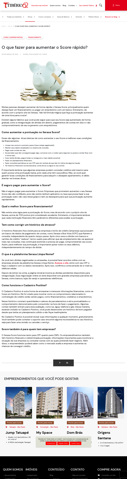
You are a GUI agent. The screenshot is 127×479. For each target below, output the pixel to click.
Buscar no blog (112, 17)
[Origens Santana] (111, 403)
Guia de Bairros (63, 17)
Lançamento (32, 475)
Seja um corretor (79, 475)
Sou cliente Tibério (88, 5)
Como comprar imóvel (13, 37)
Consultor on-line (107, 475)
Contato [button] (71, 5)
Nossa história (10, 475)
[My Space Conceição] (49, 403)
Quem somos (55, 5)
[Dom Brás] (80, 403)
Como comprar (44, 17)
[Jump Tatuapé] (19, 403)
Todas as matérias (14, 17)
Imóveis (79, 17)
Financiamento (34, 37)
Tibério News (93, 17)
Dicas (30, 17)
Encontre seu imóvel (39, 5)
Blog (64, 5)
